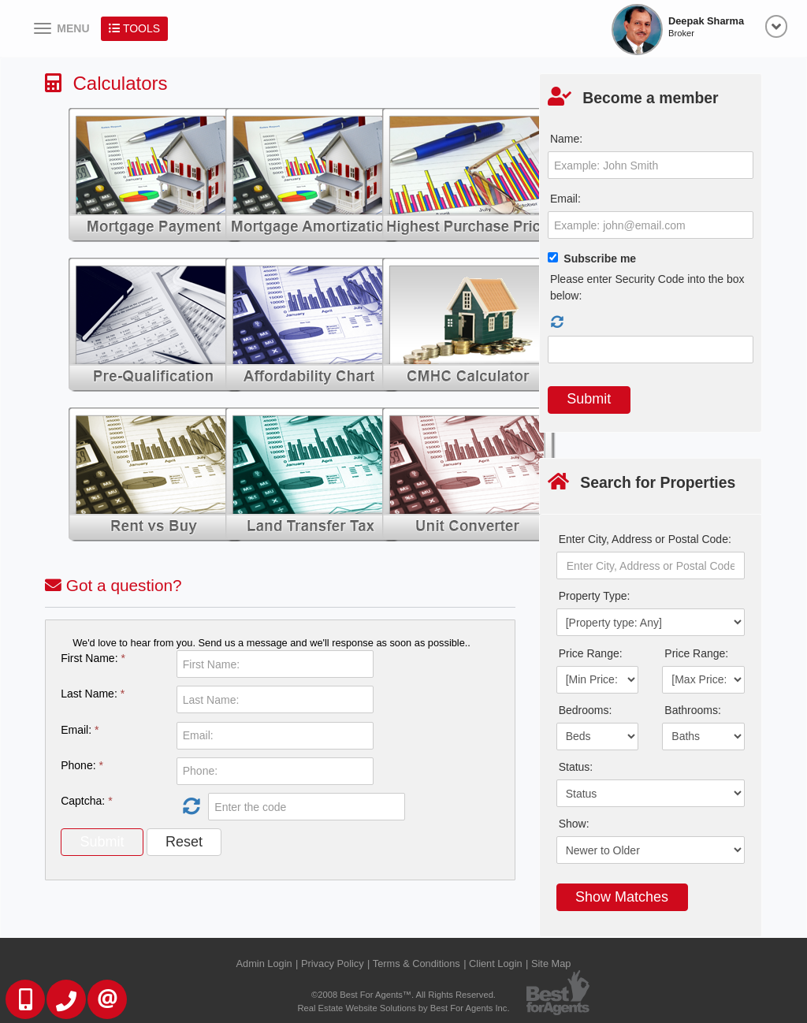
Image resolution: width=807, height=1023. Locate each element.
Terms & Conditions (416, 963)
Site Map (551, 963)
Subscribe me (599, 258)
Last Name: (93, 693)
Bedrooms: (585, 710)
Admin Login (264, 963)
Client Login (496, 963)
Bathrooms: (692, 710)
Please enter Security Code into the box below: (647, 287)
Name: (566, 138)
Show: (574, 823)
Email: (80, 730)
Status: (576, 767)
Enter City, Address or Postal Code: (645, 539)
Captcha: (86, 800)
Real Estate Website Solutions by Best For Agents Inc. (403, 1008)
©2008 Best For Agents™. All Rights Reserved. (403, 994)
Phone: (82, 765)
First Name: (93, 658)
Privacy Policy (332, 963)
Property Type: (594, 596)
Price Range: (591, 653)
